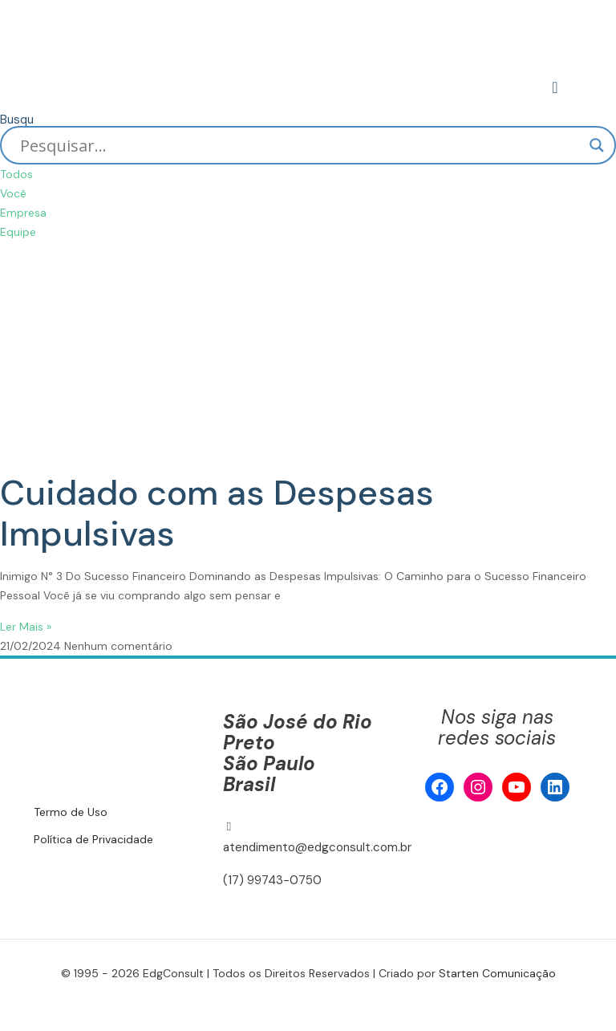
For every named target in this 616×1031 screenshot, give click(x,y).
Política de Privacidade (93, 839)
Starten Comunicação (497, 973)
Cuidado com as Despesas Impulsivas (217, 513)
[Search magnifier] (597, 145)
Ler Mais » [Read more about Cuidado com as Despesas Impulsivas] (25, 626)
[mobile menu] (556, 87)
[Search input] (301, 145)
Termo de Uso (70, 812)
